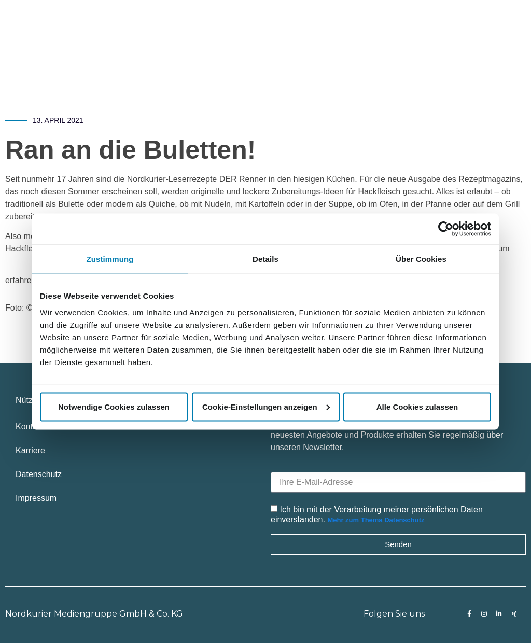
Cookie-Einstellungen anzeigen (266, 406)
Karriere (30, 450)
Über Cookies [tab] (421, 259)
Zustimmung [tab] (110, 259)
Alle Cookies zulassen (417, 406)
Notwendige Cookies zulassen (114, 406)
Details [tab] (265, 259)
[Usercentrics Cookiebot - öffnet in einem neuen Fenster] (445, 229)
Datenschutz (39, 474)
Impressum (36, 498)
